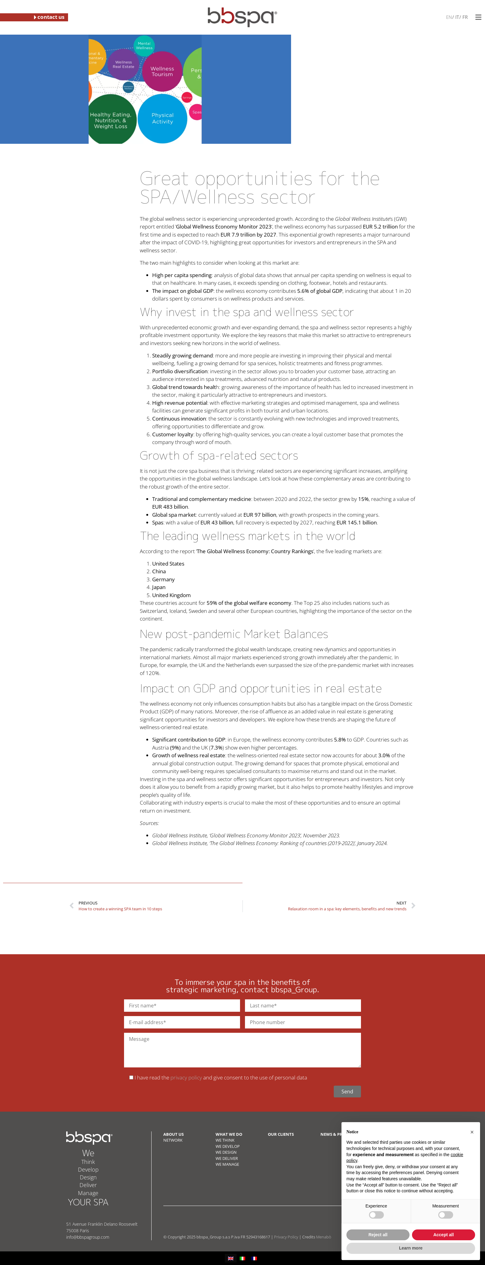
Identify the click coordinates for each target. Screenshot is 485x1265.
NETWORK (172, 1140)
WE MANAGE (227, 1164)
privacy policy (186, 1077)
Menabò (323, 1237)
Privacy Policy (286, 1237)
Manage (88, 1193)
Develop (88, 1169)
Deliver (88, 1185)
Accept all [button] (443, 1234)
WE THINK (225, 1140)
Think (88, 1161)
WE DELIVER (227, 1158)
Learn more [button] (411, 1248)
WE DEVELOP (228, 1146)
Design (88, 1177)
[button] (472, 1132)
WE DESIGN (226, 1152)
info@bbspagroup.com (87, 1237)
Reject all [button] (377, 1234)
